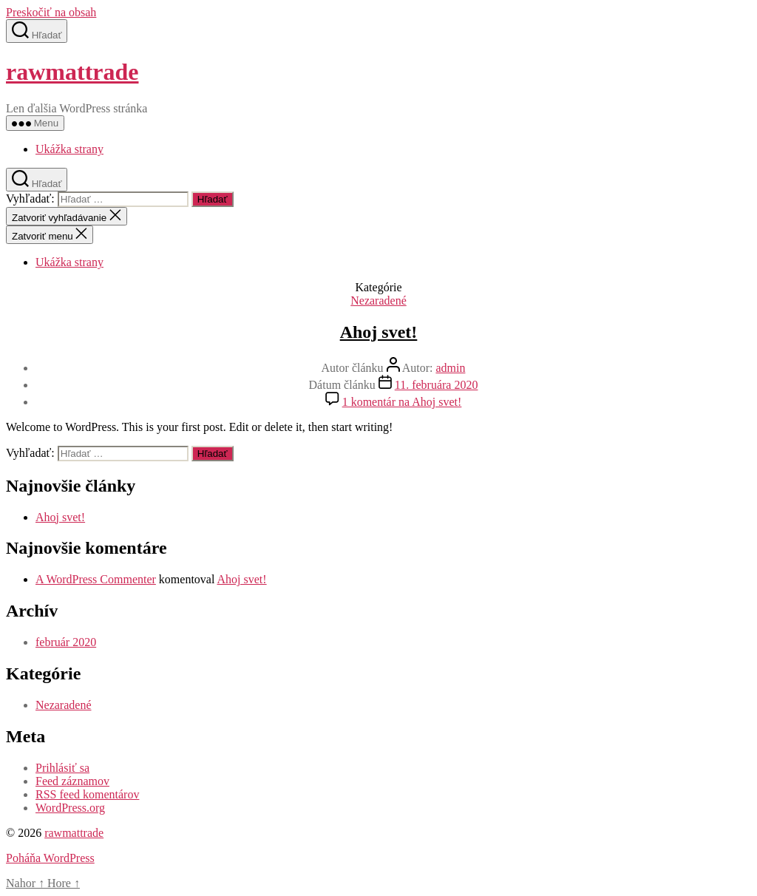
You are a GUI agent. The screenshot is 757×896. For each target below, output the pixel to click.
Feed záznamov (72, 781)
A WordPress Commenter (95, 579)
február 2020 (65, 642)
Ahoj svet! (379, 332)
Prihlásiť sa (62, 767)
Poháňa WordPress (50, 858)
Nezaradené (378, 300)
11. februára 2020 (436, 385)
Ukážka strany (69, 149)
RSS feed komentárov (87, 794)
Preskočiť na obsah (51, 12)
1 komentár (402, 402)
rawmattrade (72, 71)
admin (450, 368)
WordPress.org (70, 807)
